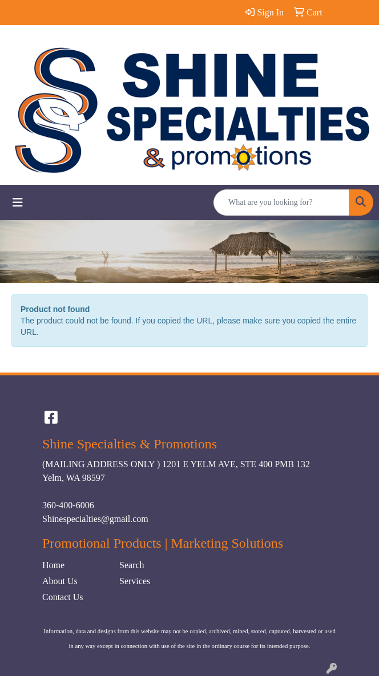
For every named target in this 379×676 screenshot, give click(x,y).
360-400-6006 (68, 505)
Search (131, 565)
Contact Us (62, 597)
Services (134, 581)
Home (53, 565)
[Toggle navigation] (18, 203)
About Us (60, 581)
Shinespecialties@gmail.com (95, 519)
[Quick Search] (281, 202)
